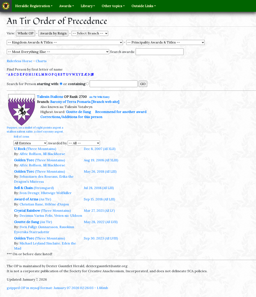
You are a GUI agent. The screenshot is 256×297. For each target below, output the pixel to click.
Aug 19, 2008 (101, 160)
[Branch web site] (105, 102)
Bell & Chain (23, 188)
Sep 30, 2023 (101, 238)
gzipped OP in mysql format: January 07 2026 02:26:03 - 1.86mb (57, 288)
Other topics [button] (112, 6)
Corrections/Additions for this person (71, 117)
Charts (41, 61)
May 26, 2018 (100, 171)
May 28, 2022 (101, 222)
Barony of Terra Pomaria (70, 102)
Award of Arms (26, 199)
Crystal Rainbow (27, 210)
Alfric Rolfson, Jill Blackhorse (42, 154)
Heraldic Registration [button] (32, 6)
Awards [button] (65, 6)
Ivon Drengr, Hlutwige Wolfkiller (46, 193)
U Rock (19, 149)
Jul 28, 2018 (99, 188)
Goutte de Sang (78, 112)
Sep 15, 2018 (99, 199)
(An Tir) (45, 199)
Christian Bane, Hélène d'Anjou (44, 204)
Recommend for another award (120, 112)
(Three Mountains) (41, 149)
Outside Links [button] (142, 6)
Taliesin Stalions (50, 97)
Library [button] (86, 6)
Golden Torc (24, 160)
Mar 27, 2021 (99, 210)
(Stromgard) (44, 188)
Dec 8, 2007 (100, 149)
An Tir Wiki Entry (99, 97)
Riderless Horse (19, 61)
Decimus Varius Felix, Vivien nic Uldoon (51, 215)
